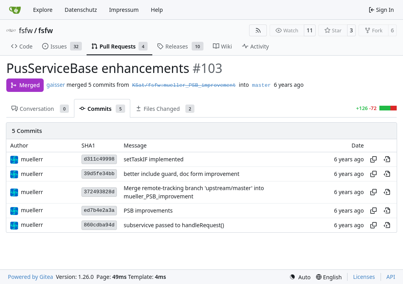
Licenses (364, 276)
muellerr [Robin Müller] (32, 159)
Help (157, 9)
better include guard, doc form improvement (181, 174)
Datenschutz (81, 9)
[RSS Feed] (258, 30)
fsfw (26, 30)
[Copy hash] (373, 159)
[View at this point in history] (387, 159)
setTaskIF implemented (153, 159)
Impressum (124, 9)
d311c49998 (99, 159)
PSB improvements (148, 210)
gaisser (55, 84)
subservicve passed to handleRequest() (174, 225)
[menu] (300, 277)
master (261, 85)
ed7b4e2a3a (99, 210)
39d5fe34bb (99, 174)
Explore (42, 9)
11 (310, 30)
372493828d (99, 192)
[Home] (15, 10)
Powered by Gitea (30, 276)
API (390, 276)
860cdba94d (99, 225)
